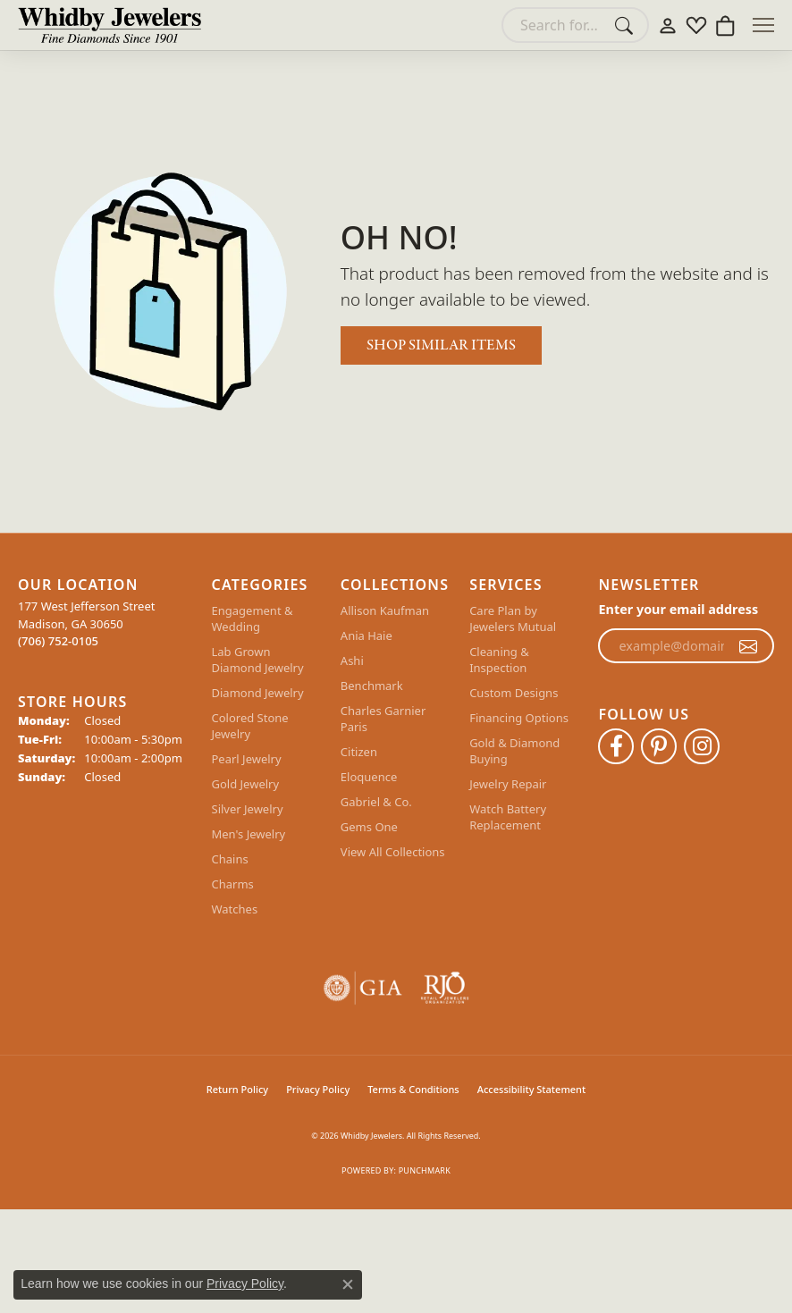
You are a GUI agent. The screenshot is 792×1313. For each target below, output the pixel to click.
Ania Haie (366, 635)
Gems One (369, 827)
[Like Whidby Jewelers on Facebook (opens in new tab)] (616, 746)
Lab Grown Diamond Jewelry (258, 660)
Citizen (359, 752)
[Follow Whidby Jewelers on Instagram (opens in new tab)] (702, 746)
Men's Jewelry (249, 834)
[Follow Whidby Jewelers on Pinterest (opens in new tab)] (659, 746)
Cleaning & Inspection (499, 660)
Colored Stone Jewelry (250, 726)
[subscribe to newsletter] (748, 646)
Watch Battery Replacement (507, 817)
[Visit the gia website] (363, 988)
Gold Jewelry (246, 784)
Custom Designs (513, 693)
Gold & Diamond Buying (514, 751)
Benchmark (372, 686)
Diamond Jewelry (258, 693)
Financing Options (519, 718)
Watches (235, 909)
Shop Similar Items (441, 345)
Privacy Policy (318, 1089)
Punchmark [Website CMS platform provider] (425, 1170)
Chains (230, 859)
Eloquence (369, 777)
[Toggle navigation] (763, 25)
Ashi (352, 660)
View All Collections (393, 852)
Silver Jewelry (247, 809)
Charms (233, 884)
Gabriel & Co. (376, 802)
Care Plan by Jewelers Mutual (512, 618)
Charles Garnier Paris (383, 719)
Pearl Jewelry (247, 759)
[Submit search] (626, 25)
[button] (668, 25)
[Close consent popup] (347, 1284)
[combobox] (554, 25)
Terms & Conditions (413, 1089)
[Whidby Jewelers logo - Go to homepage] (109, 25)
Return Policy (237, 1089)
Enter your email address (678, 609)
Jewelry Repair (507, 784)
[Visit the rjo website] (444, 988)
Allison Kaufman (385, 610)
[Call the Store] (58, 641)
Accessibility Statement (531, 1089)
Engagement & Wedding (252, 618)
